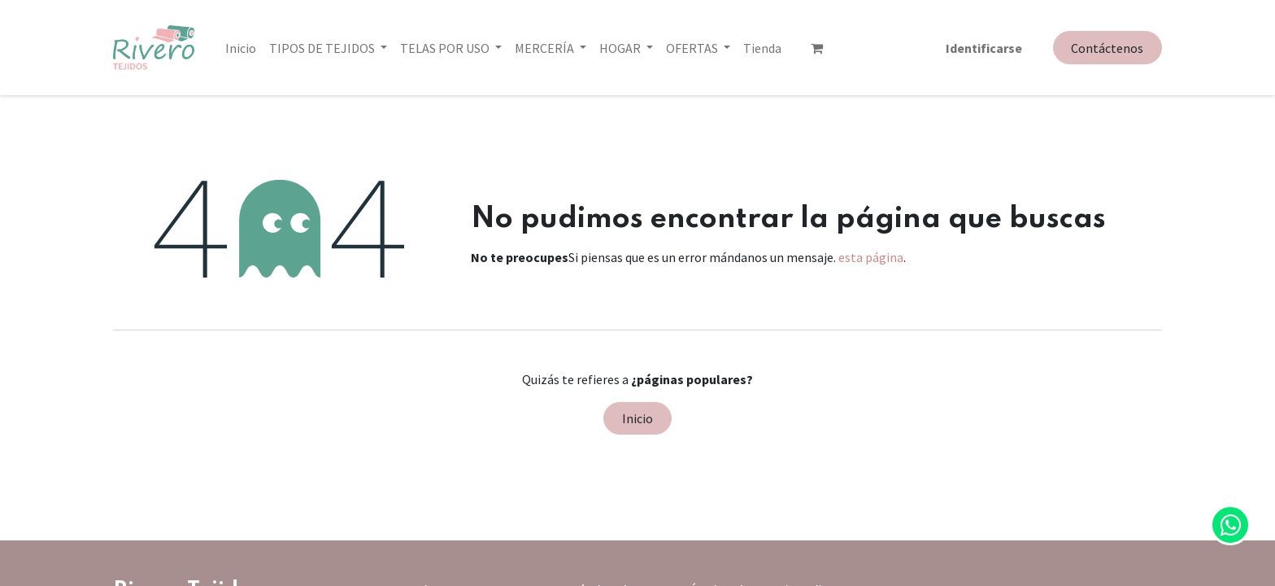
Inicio (637, 418)
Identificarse (984, 48)
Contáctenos (1107, 48)
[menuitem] (241, 48)
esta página (870, 257)
